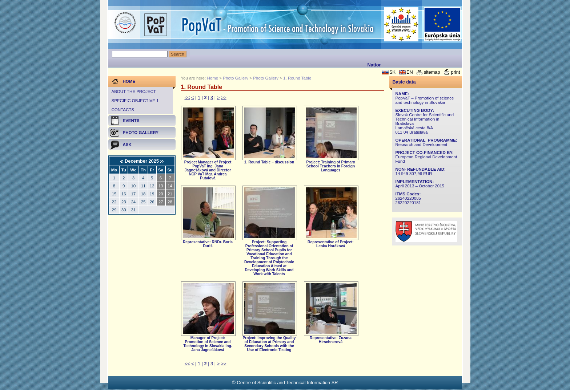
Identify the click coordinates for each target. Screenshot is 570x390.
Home (212, 78)
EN (409, 72)
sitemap (432, 72)
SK (392, 72)
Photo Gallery (235, 78)
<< (187, 97)
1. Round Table (297, 78)
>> (223, 97)
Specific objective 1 (135, 100)
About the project (134, 91)
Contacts (123, 109)
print (455, 72)
